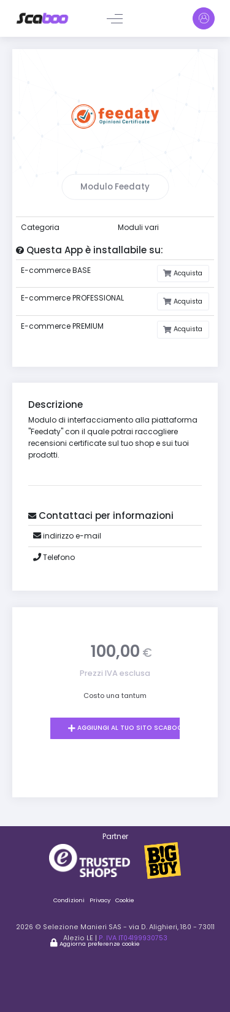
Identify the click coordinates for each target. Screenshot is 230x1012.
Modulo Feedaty (115, 187)
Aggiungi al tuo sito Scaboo (129, 727)
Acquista (187, 273)
